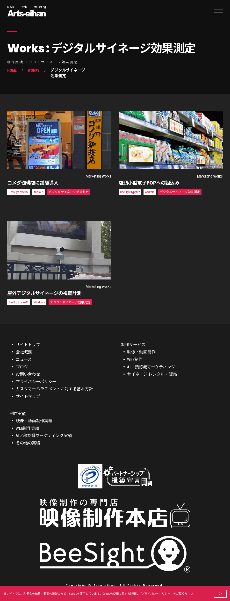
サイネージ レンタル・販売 (152, 374)
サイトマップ (28, 396)
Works (33, 70)
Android (38, 192)
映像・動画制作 (141, 352)
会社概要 (24, 352)
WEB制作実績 (27, 428)
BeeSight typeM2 (18, 192)
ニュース (24, 359)
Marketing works (98, 176)
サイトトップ (28, 344)
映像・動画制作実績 (34, 420)
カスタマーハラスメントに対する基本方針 (54, 388)
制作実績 (18, 413)
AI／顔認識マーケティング (151, 367)
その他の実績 (28, 443)
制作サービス (133, 344)
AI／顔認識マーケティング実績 (44, 435)
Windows (39, 302)
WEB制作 (135, 359)
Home (12, 70)
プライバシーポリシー (156, 593)
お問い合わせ (28, 374)
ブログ (22, 367)
